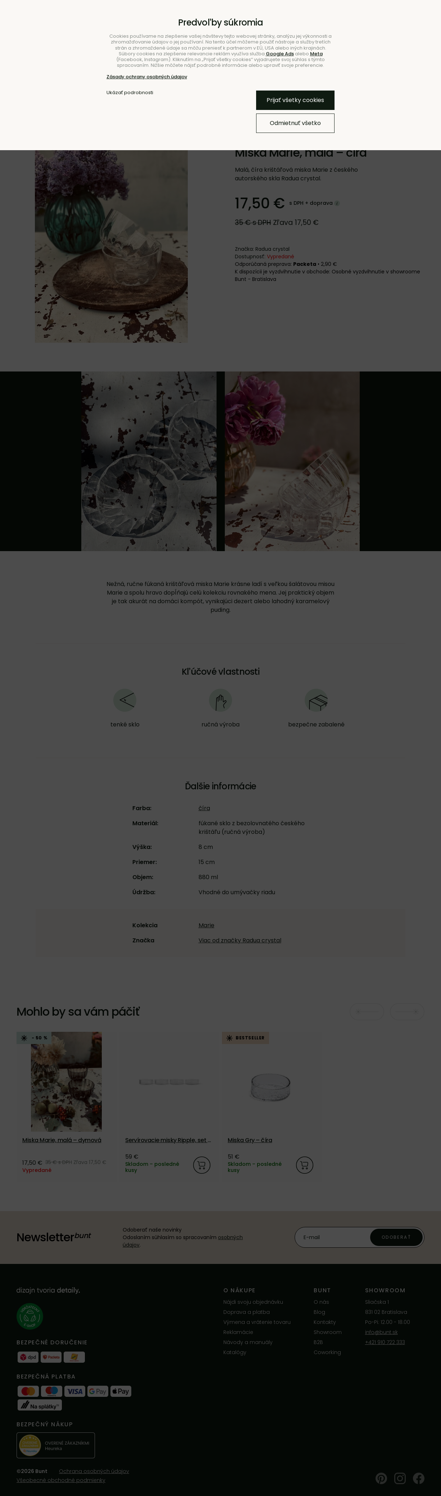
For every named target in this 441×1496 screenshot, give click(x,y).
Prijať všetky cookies (295, 100)
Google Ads (280, 53)
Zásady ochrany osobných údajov (146, 76)
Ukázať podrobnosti (129, 93)
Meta (316, 53)
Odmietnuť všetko (295, 123)
